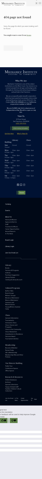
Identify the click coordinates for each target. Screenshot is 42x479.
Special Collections (11, 384)
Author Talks (9, 291)
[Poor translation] (14, 420)
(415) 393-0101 (21, 123)
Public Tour (9, 366)
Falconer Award (10, 336)
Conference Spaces (11, 368)
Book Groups (9, 293)
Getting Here (9, 133)
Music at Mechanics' (11, 300)
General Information (11, 318)
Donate (22, 193)
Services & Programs (12, 270)
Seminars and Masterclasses (10, 303)
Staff (6, 224)
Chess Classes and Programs (11, 326)
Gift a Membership (11, 352)
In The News (9, 234)
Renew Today (9, 350)
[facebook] (18, 185)
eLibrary (7, 272)
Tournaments (9, 320)
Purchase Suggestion (12, 275)
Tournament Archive (11, 339)
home (29, 35)
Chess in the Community (13, 329)
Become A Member (11, 348)
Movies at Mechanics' (12, 298)
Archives (8, 382)
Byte (35, 399)
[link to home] (13, 4)
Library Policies (10, 277)
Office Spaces (9, 371)
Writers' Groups (10, 295)
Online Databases (11, 380)
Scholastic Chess (11, 323)
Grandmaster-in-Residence (14, 334)
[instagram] (24, 185)
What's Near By (22, 133)
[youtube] (21, 185)
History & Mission (11, 219)
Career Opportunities (12, 229)
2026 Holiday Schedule (20, 128)
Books (7, 268)
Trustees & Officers (11, 226)
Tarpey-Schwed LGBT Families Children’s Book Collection (13, 389)
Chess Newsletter (11, 332)
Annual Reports (10, 231)
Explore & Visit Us (11, 222)
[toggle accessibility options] (36, 3)
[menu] (40, 3)
